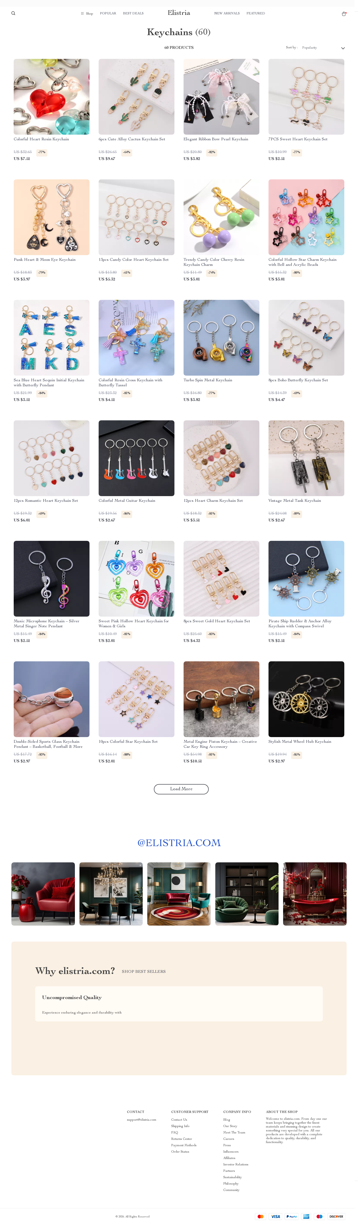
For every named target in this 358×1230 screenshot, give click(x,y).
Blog (226, 1124)
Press (227, 1150)
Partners (229, 1176)
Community (231, 1195)
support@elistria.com (141, 1124)
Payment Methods (184, 1150)
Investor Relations (235, 1169)
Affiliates (229, 1163)
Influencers (231, 1156)
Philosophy (231, 1188)
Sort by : (292, 52)
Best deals (133, 13)
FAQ (174, 1137)
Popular (108, 13)
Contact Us (179, 1124)
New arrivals (227, 13)
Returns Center (181, 1144)
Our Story (230, 1131)
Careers (228, 1144)
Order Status (180, 1156)
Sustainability (232, 1182)
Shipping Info (180, 1131)
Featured (256, 13)
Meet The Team (234, 1137)
